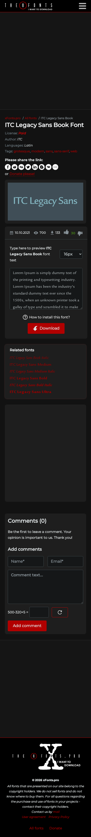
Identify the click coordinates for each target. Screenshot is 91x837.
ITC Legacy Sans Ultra (30, 392)
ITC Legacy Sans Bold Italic (31, 385)
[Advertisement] (45, 61)
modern (37, 151)
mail (56, 812)
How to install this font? (46, 317)
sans (49, 151)
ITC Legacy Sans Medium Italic (32, 372)
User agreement (34, 817)
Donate (55, 828)
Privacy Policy (59, 817)
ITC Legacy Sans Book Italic (29, 358)
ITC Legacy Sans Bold (28, 379)
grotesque (22, 151)
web (73, 151)
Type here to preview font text (30, 254)
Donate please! (22, 174)
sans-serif (61, 151)
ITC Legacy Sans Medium (30, 365)
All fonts (36, 828)
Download (46, 328)
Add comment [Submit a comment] (27, 625)
